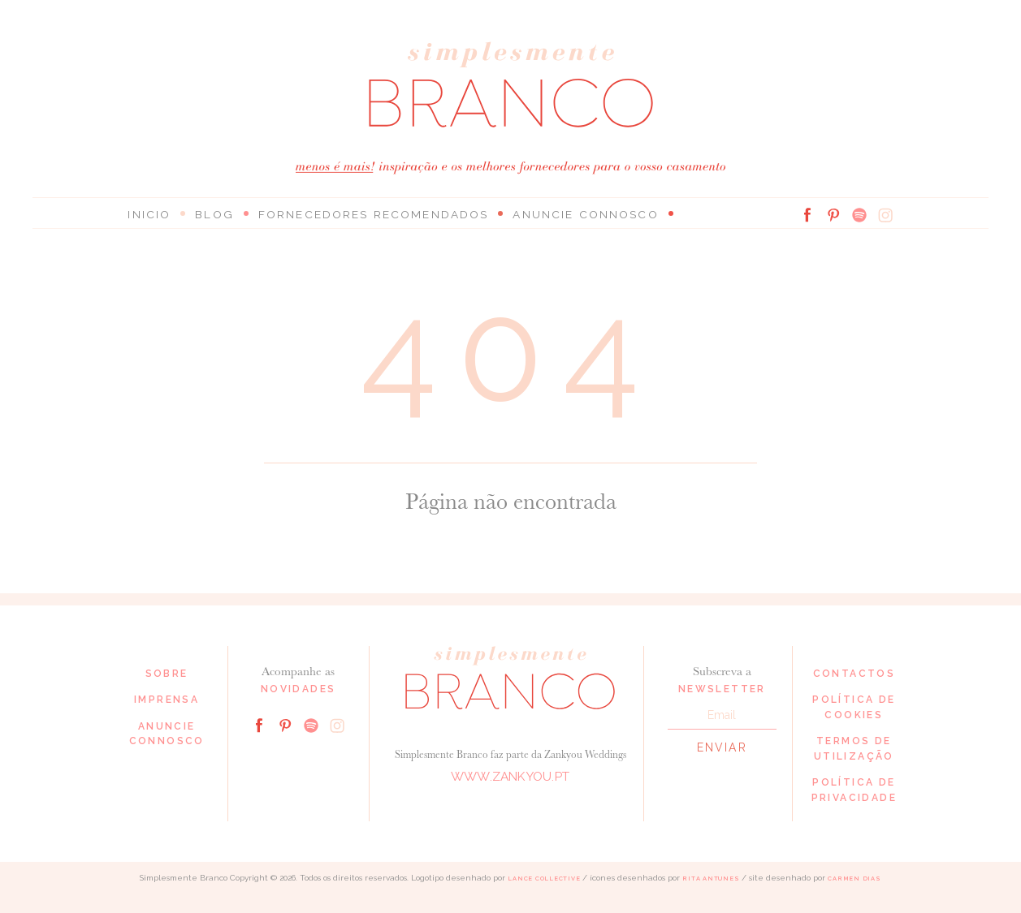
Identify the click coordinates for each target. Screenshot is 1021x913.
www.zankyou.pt (510, 777)
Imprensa (166, 699)
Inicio (149, 214)
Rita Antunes (710, 878)
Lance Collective (544, 878)
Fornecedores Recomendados (362, 214)
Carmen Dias (854, 878)
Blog (212, 214)
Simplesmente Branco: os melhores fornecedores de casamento (511, 85)
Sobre (166, 673)
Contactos (854, 673)
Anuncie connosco (564, 214)
